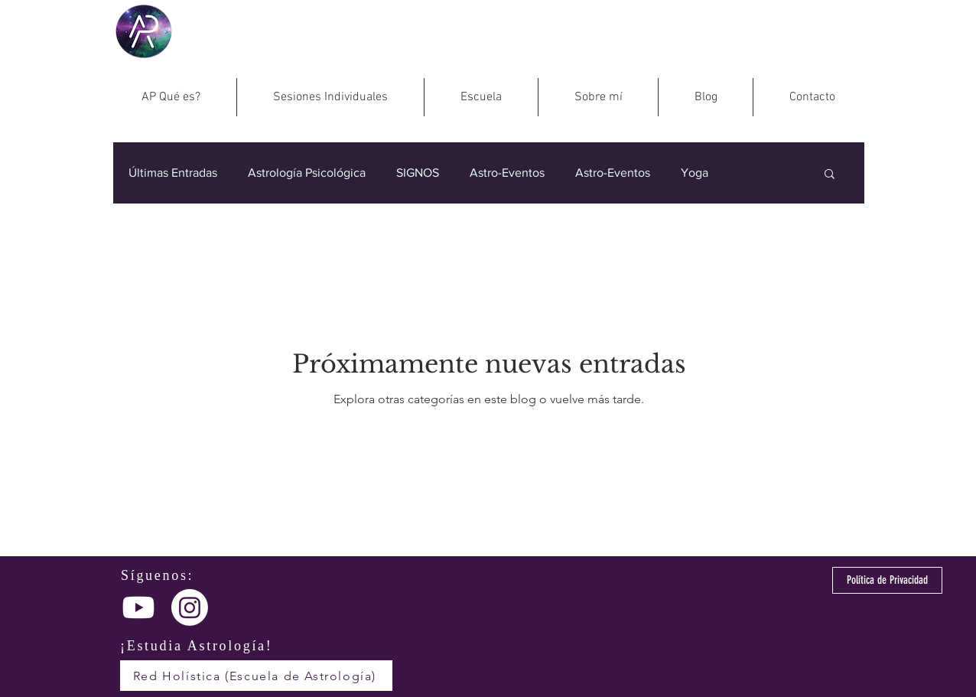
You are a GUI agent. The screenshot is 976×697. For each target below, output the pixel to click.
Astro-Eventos (507, 172)
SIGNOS (417, 172)
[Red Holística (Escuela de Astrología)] (256, 675)
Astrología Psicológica (307, 172)
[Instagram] (189, 607)
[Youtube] (138, 607)
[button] (829, 175)
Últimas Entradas (173, 172)
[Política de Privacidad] (887, 580)
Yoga (694, 172)
